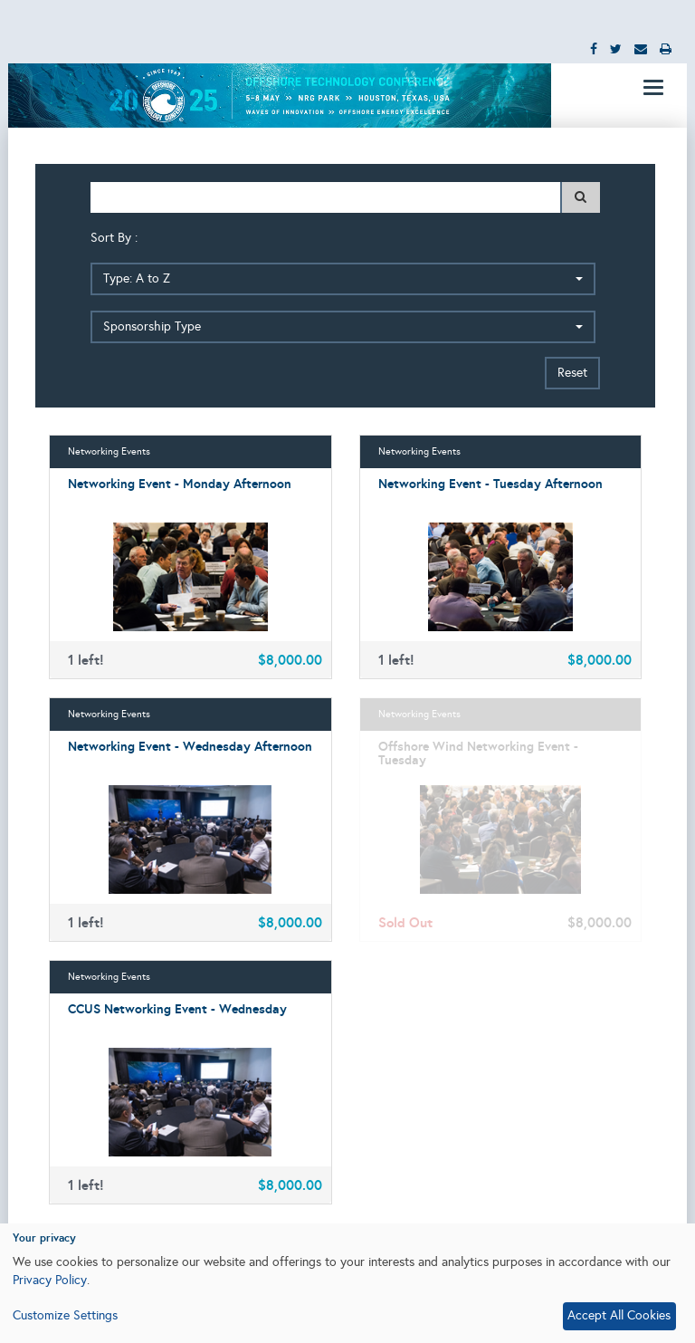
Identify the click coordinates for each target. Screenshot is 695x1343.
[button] (343, 278)
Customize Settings (65, 1315)
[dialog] (347, 1283)
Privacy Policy (50, 1280)
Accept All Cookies (619, 1315)
